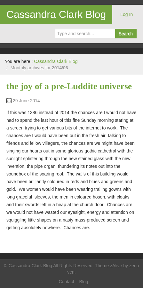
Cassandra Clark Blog (56, 14)
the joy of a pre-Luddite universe (69, 86)
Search (126, 33)
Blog (83, 281)
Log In (126, 14)
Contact (66, 281)
